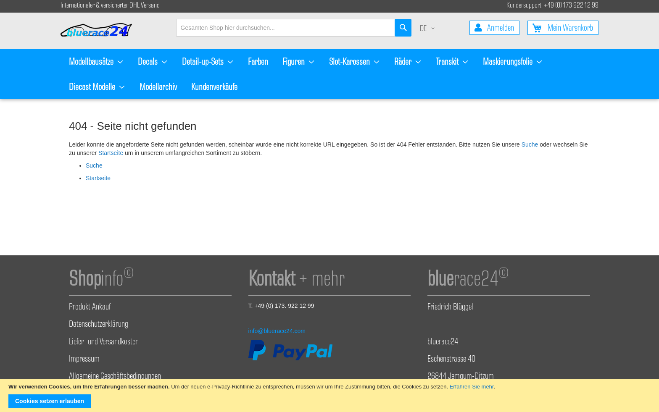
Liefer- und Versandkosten (104, 342)
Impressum (84, 360)
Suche (530, 144)
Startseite (110, 153)
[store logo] (100, 30)
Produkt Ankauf (90, 307)
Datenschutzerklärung (98, 325)
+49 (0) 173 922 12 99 (571, 6)
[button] (429, 30)
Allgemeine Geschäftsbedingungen (115, 377)
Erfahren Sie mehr (472, 386)
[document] (329, 395)
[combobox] (293, 28)
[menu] (329, 74)
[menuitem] (96, 61)
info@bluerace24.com (277, 331)
